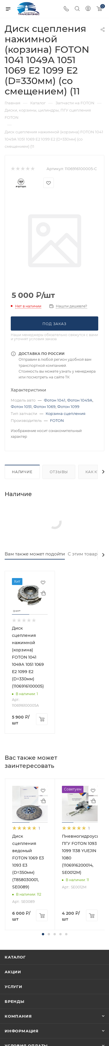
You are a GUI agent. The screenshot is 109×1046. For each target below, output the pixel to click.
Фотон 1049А (79, 400)
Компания (18, 1016)
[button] (43, 934)
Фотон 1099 (68, 406)
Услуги (13, 986)
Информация (22, 1031)
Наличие (22, 472)
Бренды (14, 1001)
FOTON (57, 420)
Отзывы (59, 472)
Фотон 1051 (21, 406)
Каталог (15, 957)
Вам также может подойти (35, 554)
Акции (13, 972)
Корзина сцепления (65, 413)
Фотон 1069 (44, 406)
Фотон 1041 (54, 400)
